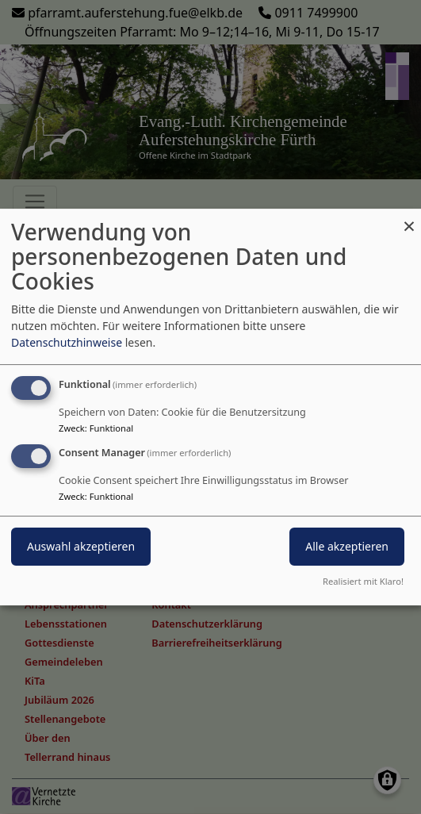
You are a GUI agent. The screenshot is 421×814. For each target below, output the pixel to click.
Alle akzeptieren (346, 546)
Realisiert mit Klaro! (363, 581)
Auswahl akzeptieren (81, 546)
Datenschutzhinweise (66, 342)
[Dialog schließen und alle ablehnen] (409, 218)
